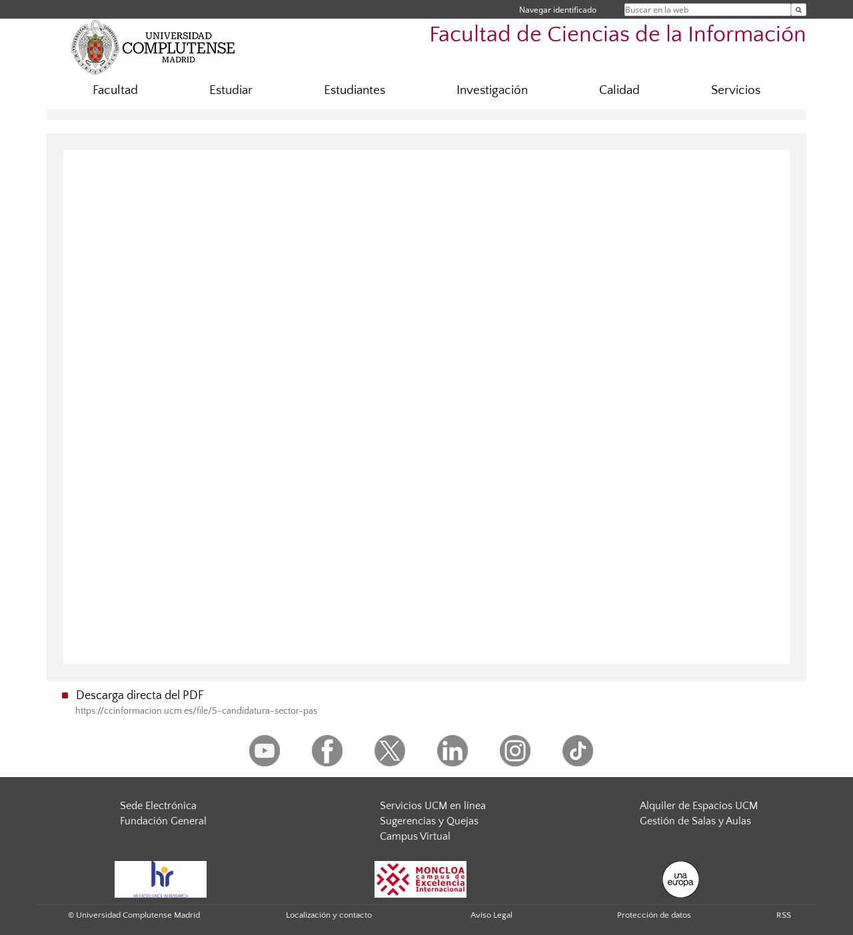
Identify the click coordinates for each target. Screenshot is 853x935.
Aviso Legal (491, 915)
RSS (783, 915)
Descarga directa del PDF (140, 695)
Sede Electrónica (158, 806)
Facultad (115, 90)
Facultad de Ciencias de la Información (617, 35)
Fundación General (163, 821)
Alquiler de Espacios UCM (699, 806)
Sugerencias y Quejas (429, 821)
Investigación (492, 90)
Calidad (619, 90)
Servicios (735, 90)
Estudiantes (354, 90)
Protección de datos (654, 915)
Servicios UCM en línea (433, 806)
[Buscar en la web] (798, 9)
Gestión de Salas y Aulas (695, 821)
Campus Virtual (415, 836)
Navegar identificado (557, 9)
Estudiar (231, 90)
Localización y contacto (329, 915)
